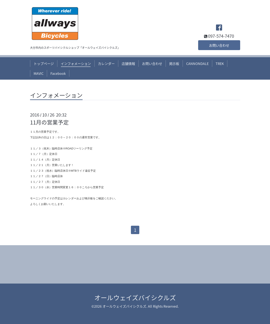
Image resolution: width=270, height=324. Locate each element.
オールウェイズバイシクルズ (135, 297)
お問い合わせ (219, 45)
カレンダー (106, 63)
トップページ (44, 63)
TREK (220, 63)
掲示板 (174, 63)
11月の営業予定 (49, 122)
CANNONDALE (197, 63)
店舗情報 (128, 63)
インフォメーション (76, 63)
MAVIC (38, 73)
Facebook (58, 73)
